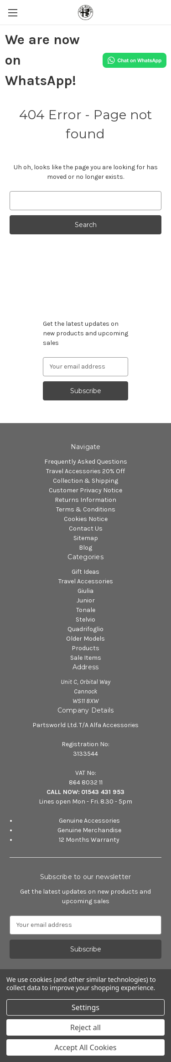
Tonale (85, 610)
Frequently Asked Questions (85, 461)
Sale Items (85, 658)
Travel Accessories (85, 581)
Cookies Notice (86, 519)
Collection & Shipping (85, 481)
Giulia (85, 591)
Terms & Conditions (85, 509)
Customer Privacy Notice (85, 490)
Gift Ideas (85, 572)
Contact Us (86, 528)
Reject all (85, 1027)
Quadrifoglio (85, 629)
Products (85, 648)
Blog (85, 547)
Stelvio (85, 619)
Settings (85, 1007)
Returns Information (85, 500)
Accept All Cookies (86, 1047)
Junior (86, 600)
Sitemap (85, 538)
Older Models (85, 638)
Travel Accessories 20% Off (85, 471)
